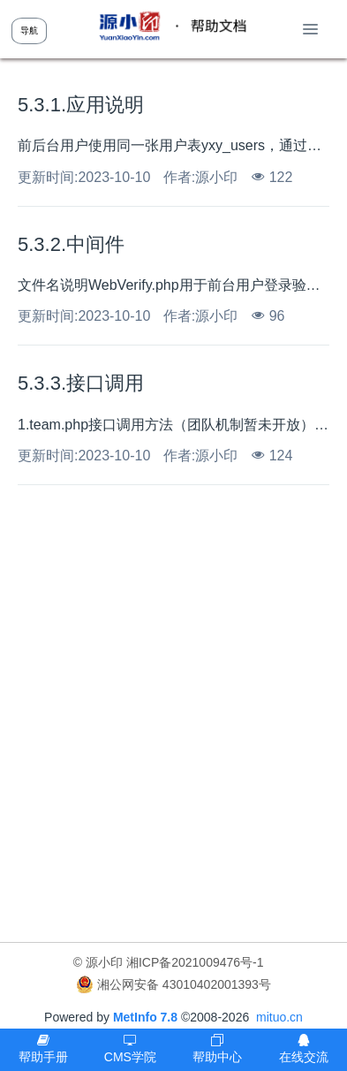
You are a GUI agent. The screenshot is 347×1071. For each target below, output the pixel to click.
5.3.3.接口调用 (81, 383)
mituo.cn (279, 1017)
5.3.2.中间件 (71, 244)
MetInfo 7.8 (145, 1017)
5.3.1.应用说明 (81, 105)
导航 (29, 30)
